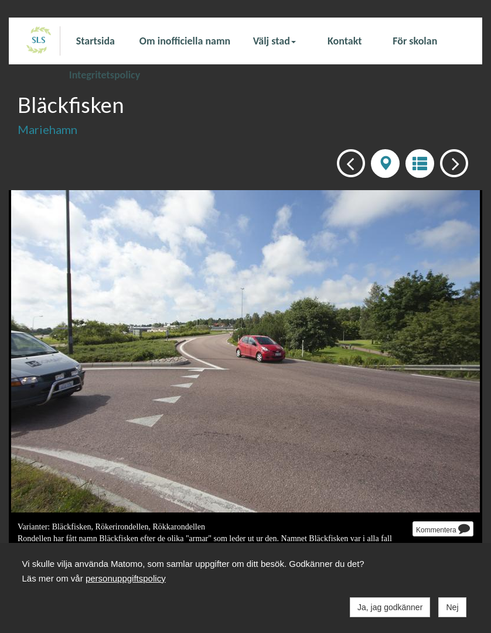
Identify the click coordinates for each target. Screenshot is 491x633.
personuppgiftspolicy (126, 578)
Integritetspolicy (104, 74)
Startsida (95, 41)
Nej (452, 607)
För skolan (415, 41)
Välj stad (274, 41)
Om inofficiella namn (184, 41)
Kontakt (345, 41)
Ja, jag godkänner (389, 607)
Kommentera (443, 528)
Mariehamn (47, 129)
